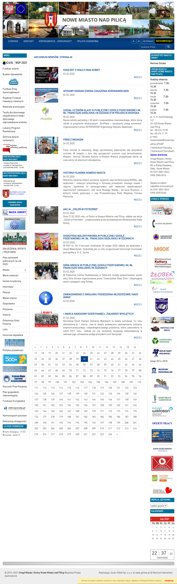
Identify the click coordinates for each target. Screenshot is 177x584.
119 (102, 387)
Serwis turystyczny (12, 281)
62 (126, 364)
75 (105, 370)
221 (85, 434)
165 (53, 411)
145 (102, 399)
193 (69, 422)
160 (118, 405)
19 (49, 353)
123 (135, 387)
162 (135, 405)
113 (53, 387)
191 (53, 422)
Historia (7, 314)
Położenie (8, 309)
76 (112, 370)
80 (140, 370)
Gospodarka (9, 303)
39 (77, 359)
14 (121, 347)
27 (105, 353)
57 (91, 364)
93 (119, 376)
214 (135, 428)
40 (84, 359)
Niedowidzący (164, 41)
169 (85, 411)
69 (63, 370)
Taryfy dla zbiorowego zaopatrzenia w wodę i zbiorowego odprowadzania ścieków (15, 117)
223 (102, 434)
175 (135, 411)
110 (139, 382)
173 (118, 411)
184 (102, 417)
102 (73, 382)
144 (94, 399)
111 (36, 387)
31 (133, 353)
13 (114, 347)
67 (49, 370)
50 (42, 364)
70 (70, 370)
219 (69, 434)
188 (135, 417)
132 (102, 393)
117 (85, 387)
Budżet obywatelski (12, 74)
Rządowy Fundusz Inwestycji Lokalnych (13, 100)
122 (126, 387)
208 (85, 428)
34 (42, 359)
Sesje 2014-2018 (158, 361)
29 (119, 353)
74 (98, 370)
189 (36, 422)
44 (112, 359)
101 (65, 382)
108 (123, 382)
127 (61, 393)
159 (110, 405)
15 (128, 347)
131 (94, 393)
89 (91, 376)
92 (112, 376)
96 (140, 376)
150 (36, 405)
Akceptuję (169, 581)
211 (110, 428)
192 (61, 422)
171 (102, 411)
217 (53, 434)
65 (35, 370)
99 (49, 382)
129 (77, 393)
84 (56, 376)
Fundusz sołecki (11, 68)
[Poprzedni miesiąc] (151, 519)
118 (94, 387)
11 (100, 347)
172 (110, 411)
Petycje (6, 292)
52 (56, 364)
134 (118, 393)
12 (107, 347)
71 (77, 370)
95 (133, 376)
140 (61, 399)
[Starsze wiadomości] (117, 434)
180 (69, 417)
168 (77, 411)
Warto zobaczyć (10, 275)
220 (77, 434)
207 (77, 428)
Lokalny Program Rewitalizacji (11, 130)
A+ (139, 41)
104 (90, 382)
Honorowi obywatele (13, 335)
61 (119, 364)
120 (110, 387)
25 (91, 353)
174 (126, 411)
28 (112, 353)
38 (70, 359)
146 (110, 399)
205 (61, 428)
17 (35, 353)
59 (105, 364)
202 (36, 428)
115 (69, 387)
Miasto (6, 270)
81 (35, 376)
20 (56, 353)
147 (118, 399)
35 (49, 359)
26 (98, 353)
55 (77, 364)
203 (44, 428)
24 (84, 353)
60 (112, 364)
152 (53, 405)
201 (135, 422)
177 (44, 417)
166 (61, 411)
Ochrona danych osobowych (11, 139)
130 (85, 393)
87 (77, 376)
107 (115, 382)
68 (56, 370)
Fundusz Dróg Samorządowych (11, 91)
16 (134, 347)
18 (42, 353)
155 (77, 405)
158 (102, 405)
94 (126, 376)
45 (119, 359)
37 (63, 359)
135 (126, 393)
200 (126, 422)
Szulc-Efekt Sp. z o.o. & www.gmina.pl (130, 572)
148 (126, 399)
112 (44, 387)
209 (94, 428)
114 (61, 387)
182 (85, 417)
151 (44, 405)
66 (42, 370)
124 (36, 393)
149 (135, 399)
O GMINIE (13, 41)
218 (61, 434)
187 (126, 417)
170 (94, 411)
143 (85, 399)
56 (84, 364)
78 (126, 370)
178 (53, 417)
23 (77, 353)
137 (36, 399)
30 (126, 353)
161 (126, 405)
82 (42, 376)
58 (98, 364)
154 (69, 405)
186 (118, 417)
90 (98, 376)
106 (106, 382)
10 (93, 347)
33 (35, 359)
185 (110, 417)
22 (70, 353)
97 (35, 382)
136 (135, 393)
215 (36, 434)
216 (44, 434)
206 (69, 428)
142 (77, 399)
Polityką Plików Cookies (150, 581)
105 (98, 382)
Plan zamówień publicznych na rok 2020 (12, 261)
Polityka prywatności (13, 350)
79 (133, 370)
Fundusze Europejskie (14, 401)
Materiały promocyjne (14, 106)
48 (140, 359)
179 (61, 417)
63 (133, 364)
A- (134, 41)
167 (69, 411)
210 (102, 428)
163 (36, 411)
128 (69, 393)
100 (57, 382)
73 (91, 370)
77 (119, 370)
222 (94, 434)
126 (53, 393)
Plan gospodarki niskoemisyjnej (11, 394)
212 (118, 428)
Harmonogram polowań (15, 415)
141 (69, 399)
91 (105, 376)
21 (63, 353)
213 (126, 428)
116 (77, 387)
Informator (8, 286)
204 (53, 428)
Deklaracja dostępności (14, 421)
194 (77, 422)
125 (44, 393)
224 (110, 434)
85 (63, 376)
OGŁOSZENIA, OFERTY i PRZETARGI (14, 250)
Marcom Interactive (162, 572)
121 (118, 387)
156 (85, 405)
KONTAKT (29, 41)
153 (61, 405)
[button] (25, 249)
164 (44, 411)
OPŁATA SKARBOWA (87, 41)
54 (70, 364)
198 (110, 422)
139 (53, 399)
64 (140, 364)
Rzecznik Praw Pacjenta (15, 386)
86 (70, 376)
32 (140, 353)
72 (84, 370)
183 (94, 417)
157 (94, 405)
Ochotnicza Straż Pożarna (11, 322)
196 (94, 422)
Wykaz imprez (10, 298)
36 (56, 359)
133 (110, 393)
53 (63, 364)
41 (91, 359)
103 (82, 382)
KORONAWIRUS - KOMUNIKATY (55, 41)
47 (133, 359)
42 (98, 359)
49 (35, 364)
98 (42, 382)
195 (85, 422)
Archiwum (148, 41)
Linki (5, 329)
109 (131, 382)
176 (36, 417)
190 (44, 422)
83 (49, 376)
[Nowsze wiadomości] (35, 347)
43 (105, 359)
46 (126, 359)
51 (49, 364)
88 (84, 376)
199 (118, 422)
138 (44, 399)
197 (102, 422)
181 (77, 417)
